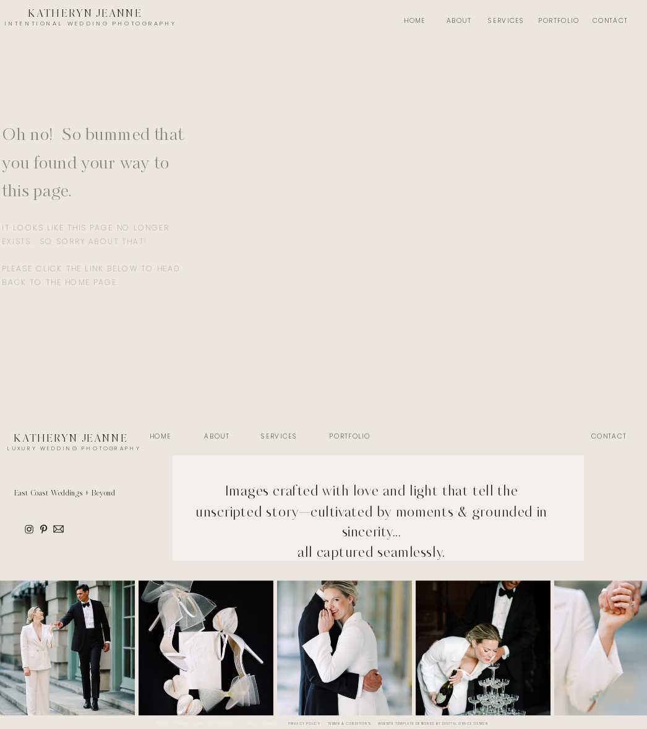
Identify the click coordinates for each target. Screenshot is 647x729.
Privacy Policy (304, 724)
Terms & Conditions (349, 724)
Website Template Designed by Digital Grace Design (433, 724)
